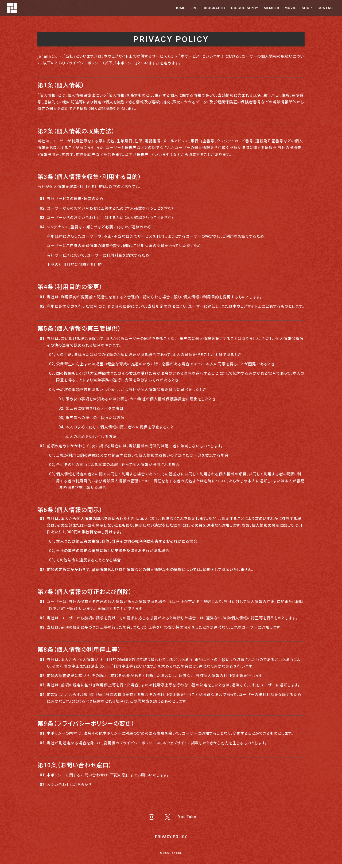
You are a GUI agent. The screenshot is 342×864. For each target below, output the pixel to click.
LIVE (195, 8)
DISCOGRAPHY (244, 8)
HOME (179, 8)
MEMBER (271, 8)
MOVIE (290, 8)
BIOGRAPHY (215, 8)
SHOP (307, 8)
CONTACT (326, 8)
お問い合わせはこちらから (69, 785)
